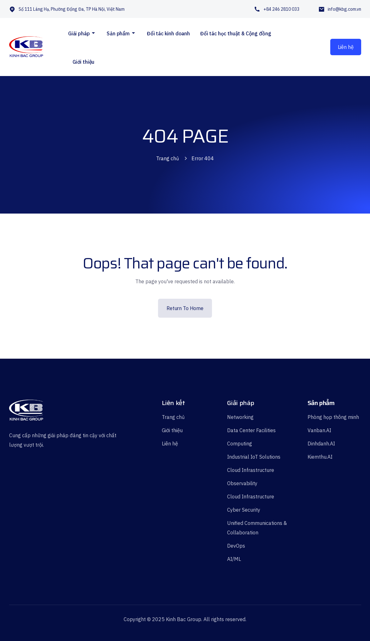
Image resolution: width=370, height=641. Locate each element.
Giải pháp (79, 33)
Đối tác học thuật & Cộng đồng (235, 33)
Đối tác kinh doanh (168, 33)
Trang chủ (167, 158)
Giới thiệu (83, 62)
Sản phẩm (118, 33)
